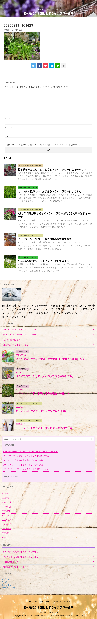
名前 (8, 118)
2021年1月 (6, 507)
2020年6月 (6, 529)
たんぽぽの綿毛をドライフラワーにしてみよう (43, 261)
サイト (7, 136)
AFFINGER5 (79, 616)
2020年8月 (6, 520)
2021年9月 (6, 494)
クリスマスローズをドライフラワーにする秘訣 (41, 410)
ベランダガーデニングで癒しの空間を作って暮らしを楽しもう (50, 359)
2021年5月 (6, 498)
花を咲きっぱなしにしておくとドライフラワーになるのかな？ (52, 169)
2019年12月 (7, 537)
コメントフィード (9, 585)
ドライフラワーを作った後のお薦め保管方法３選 (44, 239)
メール (8, 127)
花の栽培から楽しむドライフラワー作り (48, 13)
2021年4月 (6, 502)
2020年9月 (6, 515)
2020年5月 (6, 533)
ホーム (29, 601)
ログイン (6, 579)
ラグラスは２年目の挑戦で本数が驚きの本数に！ (43, 393)
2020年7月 (6, 524)
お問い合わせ (56, 601)
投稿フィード (8, 582)
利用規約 (67, 601)
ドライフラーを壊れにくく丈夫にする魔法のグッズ (44, 428)
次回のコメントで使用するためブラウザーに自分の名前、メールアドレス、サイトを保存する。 (44, 145)
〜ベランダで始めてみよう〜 (48, 612)
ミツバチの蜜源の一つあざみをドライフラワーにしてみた (49, 191)
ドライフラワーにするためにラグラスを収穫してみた (45, 376)
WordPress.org (8, 588)
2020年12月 (7, 511)
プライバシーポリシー (41, 601)
